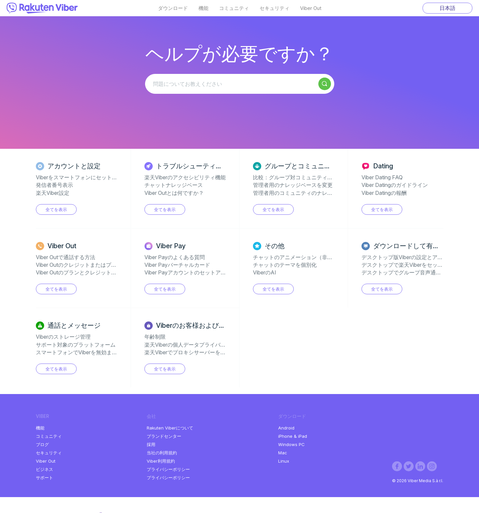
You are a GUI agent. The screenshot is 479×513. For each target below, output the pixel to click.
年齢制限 (155, 336)
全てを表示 (56, 209)
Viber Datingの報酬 (384, 193)
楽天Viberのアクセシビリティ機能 (185, 177)
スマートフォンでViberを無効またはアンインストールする (106, 352)
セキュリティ (274, 8)
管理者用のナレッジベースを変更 (293, 185)
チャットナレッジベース (173, 185)
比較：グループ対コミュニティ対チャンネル (306, 177)
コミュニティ (234, 8)
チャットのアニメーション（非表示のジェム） (308, 257)
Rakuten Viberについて (170, 427)
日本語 (447, 8)
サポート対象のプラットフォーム (76, 344)
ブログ (42, 444)
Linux (283, 461)
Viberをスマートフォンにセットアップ (82, 177)
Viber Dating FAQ (382, 177)
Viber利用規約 (161, 461)
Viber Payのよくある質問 (174, 257)
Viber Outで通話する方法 (65, 257)
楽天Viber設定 (52, 193)
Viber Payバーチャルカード (177, 264)
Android (286, 427)
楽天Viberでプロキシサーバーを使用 (187, 352)
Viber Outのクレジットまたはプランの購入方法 (92, 264)
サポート (44, 477)
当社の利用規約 (162, 452)
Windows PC (291, 444)
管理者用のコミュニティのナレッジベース (303, 193)
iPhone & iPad (292, 436)
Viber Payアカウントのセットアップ (187, 272)
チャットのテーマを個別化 (285, 264)
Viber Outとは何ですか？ (174, 193)
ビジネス (44, 469)
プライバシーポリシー (168, 469)
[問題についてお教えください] (239, 84)
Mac (282, 452)
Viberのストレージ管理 (63, 336)
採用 (151, 444)
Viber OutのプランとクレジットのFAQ (81, 272)
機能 (203, 8)
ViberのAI (264, 272)
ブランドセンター (164, 436)
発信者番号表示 (54, 185)
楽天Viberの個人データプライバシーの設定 (195, 344)
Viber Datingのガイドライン (394, 185)
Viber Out (310, 8)
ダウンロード (173, 8)
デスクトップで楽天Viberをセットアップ (410, 264)
